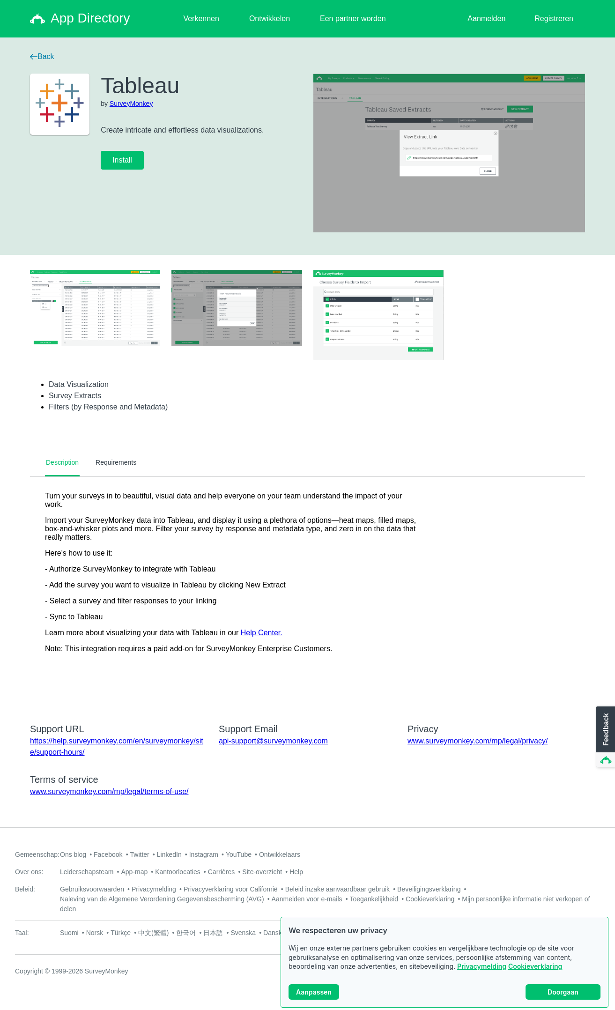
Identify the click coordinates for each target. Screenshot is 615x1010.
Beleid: (25, 889)
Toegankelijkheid (374, 899)
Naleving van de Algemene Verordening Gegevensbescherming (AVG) (162, 899)
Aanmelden (486, 18)
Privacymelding (481, 966)
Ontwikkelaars (279, 854)
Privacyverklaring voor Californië (231, 889)
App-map (134, 872)
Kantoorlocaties (177, 872)
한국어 (186, 932)
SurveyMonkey (131, 103)
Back (42, 56)
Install (122, 160)
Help (296, 872)
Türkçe (121, 932)
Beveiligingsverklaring (428, 889)
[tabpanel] (307, 594)
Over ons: (29, 872)
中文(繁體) (153, 932)
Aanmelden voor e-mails (307, 899)
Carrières (221, 872)
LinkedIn (169, 854)
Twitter (139, 854)
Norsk (95, 932)
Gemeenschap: (37, 854)
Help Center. (261, 633)
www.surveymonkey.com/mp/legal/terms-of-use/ (109, 791)
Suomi (69, 932)
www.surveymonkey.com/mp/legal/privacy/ (478, 741)
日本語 (213, 932)
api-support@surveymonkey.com (273, 741)
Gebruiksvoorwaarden (92, 889)
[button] (604, 737)
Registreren (553, 18)
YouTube (239, 854)
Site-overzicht (262, 872)
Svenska (243, 932)
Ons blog (73, 854)
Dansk (272, 932)
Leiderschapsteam (86, 872)
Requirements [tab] (116, 462)
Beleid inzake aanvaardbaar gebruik (337, 889)
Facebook (108, 854)
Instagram (203, 854)
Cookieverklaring (535, 966)
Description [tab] (62, 462)
